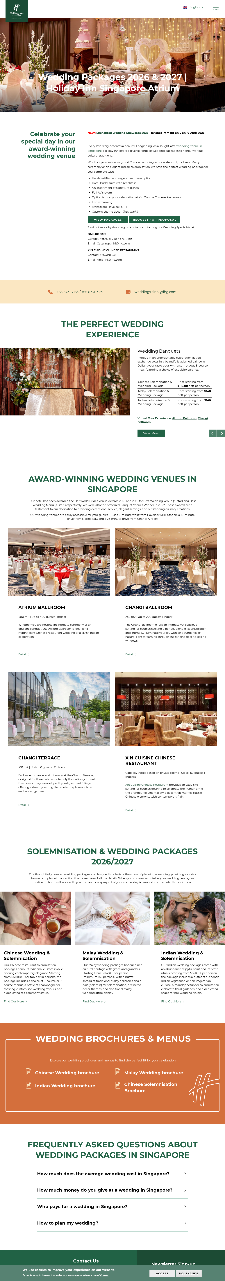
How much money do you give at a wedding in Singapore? (112, 1190)
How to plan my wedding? (112, 1223)
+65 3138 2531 (108, 255)
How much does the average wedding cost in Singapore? (112, 1174)
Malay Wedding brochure (153, 1072)
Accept (162, 1273)
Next (224, 433)
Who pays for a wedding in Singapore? (112, 1206)
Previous (216, 433)
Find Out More (14, 1001)
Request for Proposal (154, 219)
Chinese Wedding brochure (67, 1072)
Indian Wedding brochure (65, 1085)
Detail (22, 654)
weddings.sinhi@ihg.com (156, 292)
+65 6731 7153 (108, 238)
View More (151, 433)
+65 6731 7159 (92, 292)
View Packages (108, 219)
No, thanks (188, 1273)
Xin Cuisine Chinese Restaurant (146, 784)
